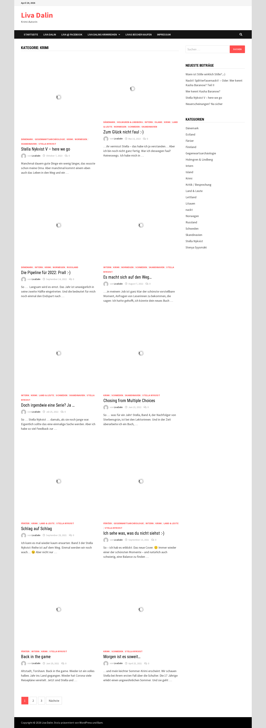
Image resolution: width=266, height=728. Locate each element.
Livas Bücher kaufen (139, 34)
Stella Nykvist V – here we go (45, 149)
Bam (100, 722)
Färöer (25, 523)
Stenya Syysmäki (196, 247)
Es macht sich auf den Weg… (127, 277)
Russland (72, 267)
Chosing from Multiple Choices (129, 400)
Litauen (190, 203)
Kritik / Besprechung (198, 185)
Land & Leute (46, 395)
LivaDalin (36, 155)
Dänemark (27, 139)
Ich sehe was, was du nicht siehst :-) (133, 533)
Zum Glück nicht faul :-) (123, 132)
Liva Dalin (37, 15)
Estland (190, 134)
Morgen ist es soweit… (121, 656)
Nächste (54, 701)
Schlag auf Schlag (36, 528)
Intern (149, 122)
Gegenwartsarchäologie (50, 139)
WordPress (85, 722)
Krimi (70, 139)
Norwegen (81, 139)
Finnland (191, 147)
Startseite (31, 34)
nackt (189, 210)
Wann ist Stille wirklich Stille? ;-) (205, 74)
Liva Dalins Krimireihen (102, 34)
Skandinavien (29, 143)
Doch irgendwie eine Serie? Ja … (48, 405)
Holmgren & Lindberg (130, 122)
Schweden (134, 126)
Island (158, 122)
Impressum (164, 34)
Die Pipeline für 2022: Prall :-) (46, 272)
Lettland (191, 197)
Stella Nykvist (47, 143)
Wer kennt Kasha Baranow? (203, 91)
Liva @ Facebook (71, 34)
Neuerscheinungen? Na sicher (204, 104)
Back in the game (36, 656)
